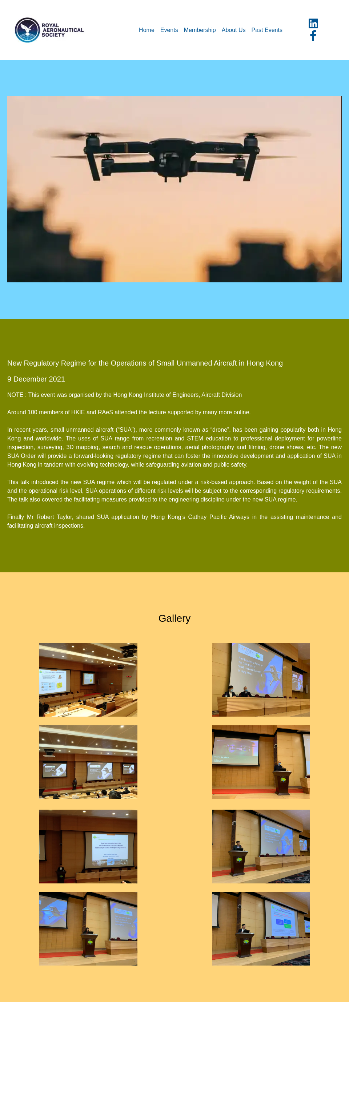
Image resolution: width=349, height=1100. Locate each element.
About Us (234, 30)
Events (169, 30)
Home (147, 30)
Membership (200, 30)
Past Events (267, 30)
